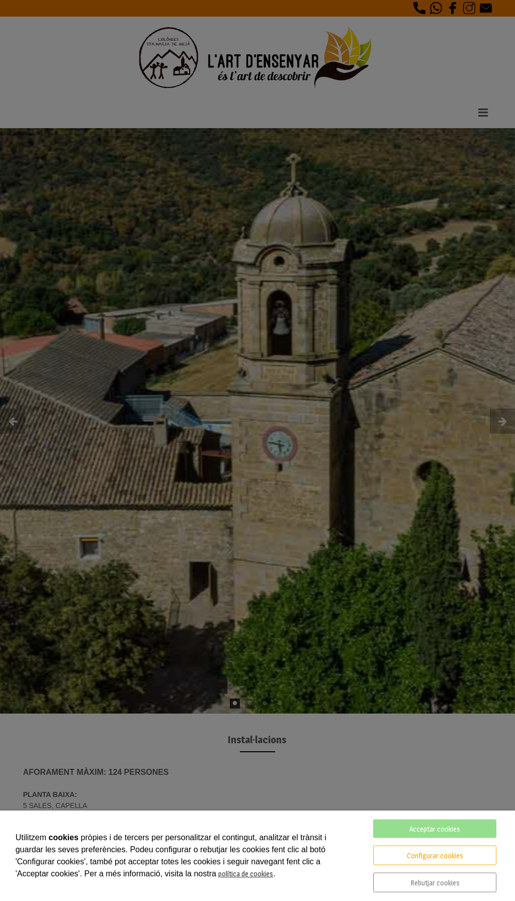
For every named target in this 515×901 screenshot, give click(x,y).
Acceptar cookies (434, 829)
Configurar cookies (435, 855)
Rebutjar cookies (435, 882)
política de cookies (245, 873)
